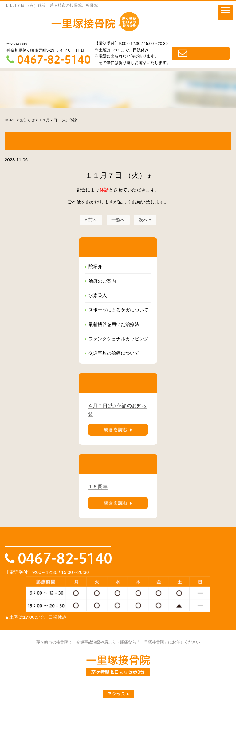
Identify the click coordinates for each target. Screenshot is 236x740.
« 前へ (91, 219)
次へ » (145, 219)
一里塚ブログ (57, 711)
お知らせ (31, 711)
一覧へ (118, 219)
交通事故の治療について (113, 353)
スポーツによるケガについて (118, 309)
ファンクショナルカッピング (118, 338)
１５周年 (98, 486)
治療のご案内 (102, 281)
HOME (11, 711)
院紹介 (95, 266)
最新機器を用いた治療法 (113, 324)
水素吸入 (97, 295)
